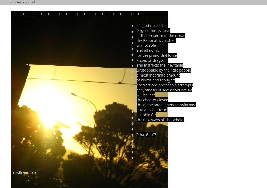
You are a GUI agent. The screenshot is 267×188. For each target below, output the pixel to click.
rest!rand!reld (25, 172)
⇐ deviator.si (24, 3)
